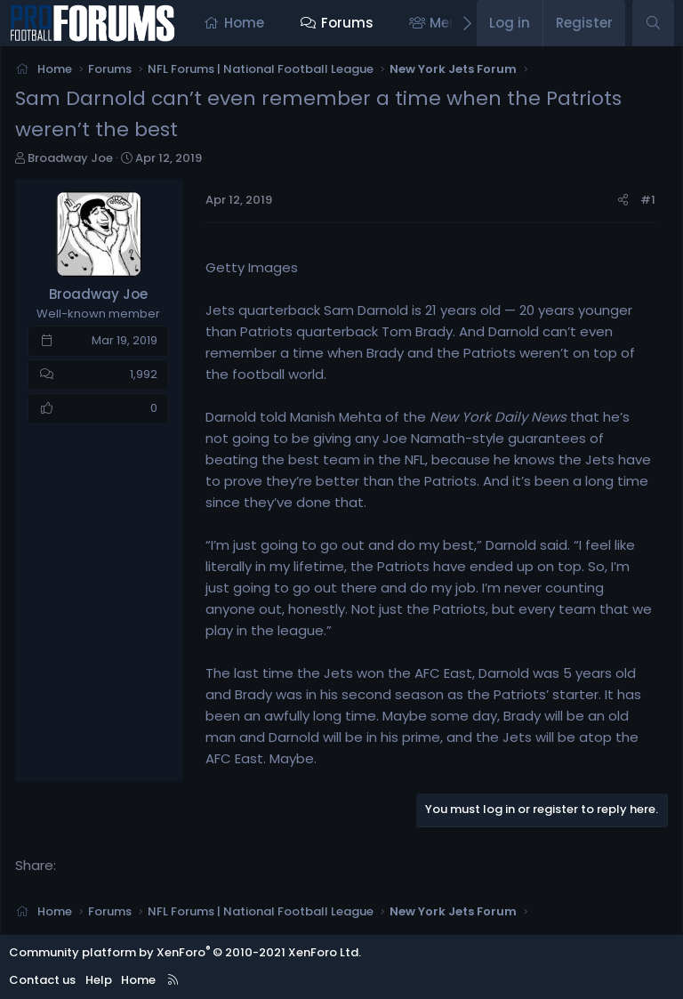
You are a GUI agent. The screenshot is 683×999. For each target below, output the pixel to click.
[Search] (653, 23)
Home (244, 22)
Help (98, 979)
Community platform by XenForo (185, 952)
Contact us (42, 979)
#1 (647, 199)
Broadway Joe (70, 157)
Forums (347, 22)
